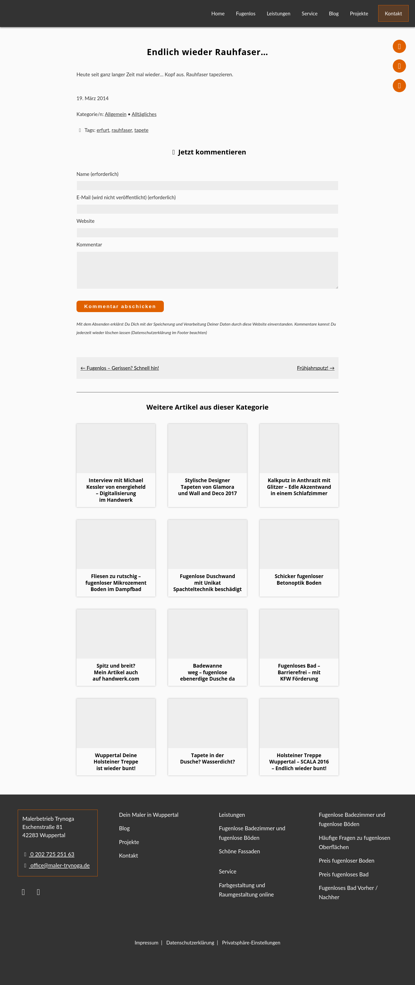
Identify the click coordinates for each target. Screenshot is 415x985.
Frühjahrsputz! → (316, 374)
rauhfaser (122, 130)
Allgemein (116, 114)
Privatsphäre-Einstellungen (251, 949)
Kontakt (393, 13)
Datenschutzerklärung (190, 949)
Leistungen (278, 13)
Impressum (147, 949)
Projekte (359, 13)
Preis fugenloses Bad (343, 880)
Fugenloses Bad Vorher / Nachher (348, 899)
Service (310, 13)
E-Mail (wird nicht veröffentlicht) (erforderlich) (126, 197)
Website (85, 221)
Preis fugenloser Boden (346, 866)
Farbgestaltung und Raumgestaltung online (246, 896)
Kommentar (89, 244)
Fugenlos (245, 13)
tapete (141, 130)
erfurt (103, 130)
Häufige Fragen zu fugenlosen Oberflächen (354, 849)
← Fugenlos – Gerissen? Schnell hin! (119, 374)
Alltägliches (144, 114)
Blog (334, 13)
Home (218, 13)
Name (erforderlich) (97, 174)
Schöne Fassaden (239, 857)
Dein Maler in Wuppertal (148, 821)
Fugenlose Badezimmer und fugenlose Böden (252, 839)
